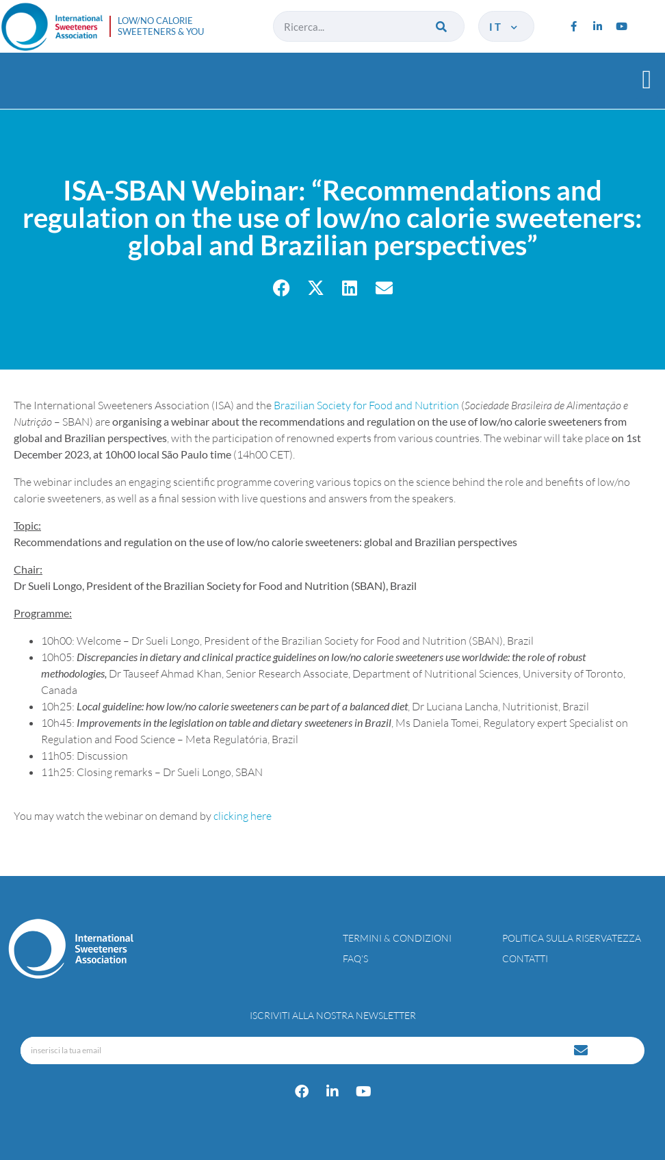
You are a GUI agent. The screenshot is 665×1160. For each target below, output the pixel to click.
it (504, 27)
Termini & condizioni (397, 938)
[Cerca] (442, 26)
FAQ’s (355, 958)
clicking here (242, 816)
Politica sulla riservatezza (571, 938)
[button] (647, 79)
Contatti (525, 958)
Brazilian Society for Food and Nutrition (366, 405)
